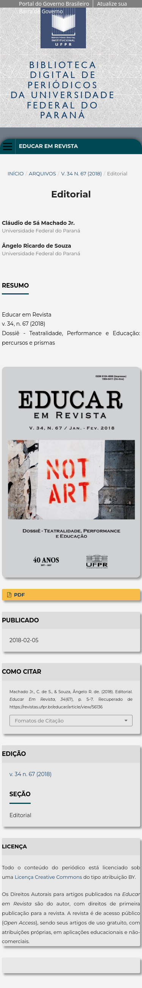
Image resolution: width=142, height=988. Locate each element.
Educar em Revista (48, 146)
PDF (18, 595)
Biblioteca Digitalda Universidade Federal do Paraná (63, 90)
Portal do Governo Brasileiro (54, 3)
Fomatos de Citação (39, 721)
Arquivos (42, 173)
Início (16, 173)
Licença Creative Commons (48, 877)
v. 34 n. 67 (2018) (81, 173)
